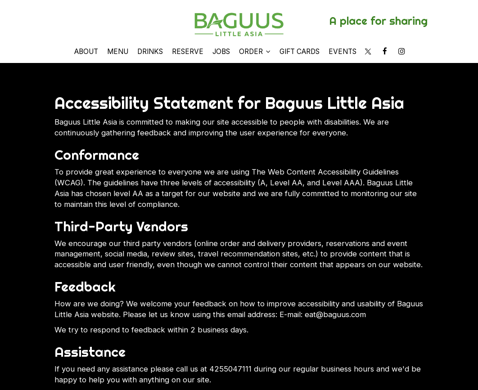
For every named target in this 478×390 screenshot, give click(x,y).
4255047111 (230, 368)
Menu (117, 51)
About (86, 51)
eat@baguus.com (335, 314)
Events (342, 51)
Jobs (221, 51)
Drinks (150, 51)
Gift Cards (300, 51)
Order (255, 51)
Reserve (187, 51)
